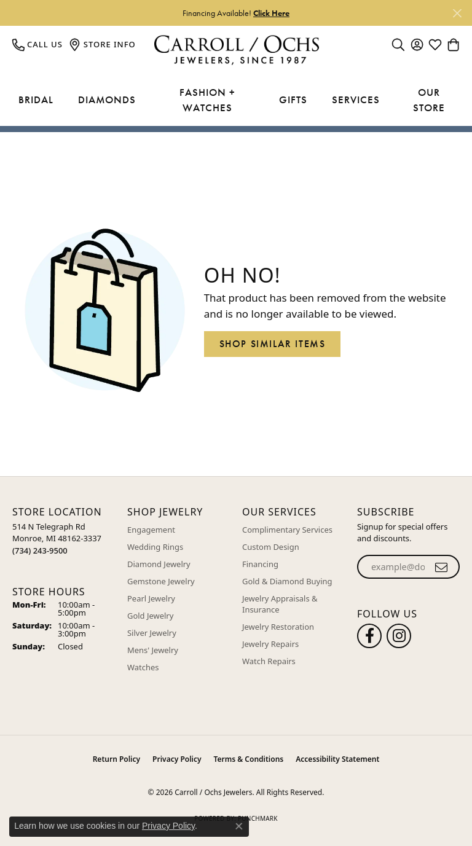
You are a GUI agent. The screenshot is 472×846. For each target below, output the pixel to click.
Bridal (35, 99)
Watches (143, 667)
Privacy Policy (176, 759)
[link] (37, 44)
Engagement (151, 529)
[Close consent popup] (239, 826)
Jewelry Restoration (278, 626)
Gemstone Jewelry (161, 581)
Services (356, 99)
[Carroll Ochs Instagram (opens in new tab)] (399, 636)
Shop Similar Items (272, 343)
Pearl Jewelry (151, 598)
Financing (260, 564)
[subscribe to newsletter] (441, 567)
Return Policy (116, 759)
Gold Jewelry (150, 615)
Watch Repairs (269, 661)
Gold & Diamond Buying (287, 581)
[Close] (457, 13)
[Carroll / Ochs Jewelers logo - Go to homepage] (236, 50)
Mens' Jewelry (152, 650)
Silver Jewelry (151, 632)
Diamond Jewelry (159, 564)
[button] (398, 44)
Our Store (429, 100)
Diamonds (107, 99)
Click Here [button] (271, 12)
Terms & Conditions (249, 759)
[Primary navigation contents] (236, 100)
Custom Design (270, 546)
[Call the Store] (40, 550)
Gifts (293, 99)
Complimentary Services (287, 529)
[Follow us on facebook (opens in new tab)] (369, 636)
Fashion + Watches (207, 100)
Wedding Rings (155, 546)
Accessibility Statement (337, 759)
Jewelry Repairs (270, 643)
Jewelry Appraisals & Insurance (280, 604)
